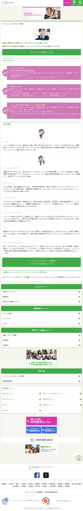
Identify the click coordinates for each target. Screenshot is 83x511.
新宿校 (37, 484)
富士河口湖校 (76, 484)
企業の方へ (6, 410)
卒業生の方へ (47, 405)
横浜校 (60, 484)
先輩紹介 (6, 340)
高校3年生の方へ (8, 393)
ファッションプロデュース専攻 (13, 376)
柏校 (17, 484)
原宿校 (44, 484)
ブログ (5, 323)
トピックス (6, 318)
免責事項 (40, 492)
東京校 (30, 484)
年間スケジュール (9, 292)
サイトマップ (29, 492)
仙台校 (11, 484)
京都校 (23, 486)
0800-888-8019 (44, 439)
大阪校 (30, 486)
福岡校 (60, 486)
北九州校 (53, 486)
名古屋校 (16, 486)
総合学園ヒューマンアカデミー (41, 467)
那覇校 (67, 486)
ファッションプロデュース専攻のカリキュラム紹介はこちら (41, 262)
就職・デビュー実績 (9, 335)
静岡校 (67, 484)
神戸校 (37, 486)
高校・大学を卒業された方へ (52, 393)
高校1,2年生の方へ (8, 399)
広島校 (44, 486)
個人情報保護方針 (51, 492)
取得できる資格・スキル (11, 301)
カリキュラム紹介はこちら (41, 52)
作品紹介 (6, 345)
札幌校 (4, 484)
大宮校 (23, 484)
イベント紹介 (7, 313)
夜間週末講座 (7, 381)
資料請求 (67, 3)
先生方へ (5, 405)
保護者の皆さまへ (49, 399)
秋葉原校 (52, 484)
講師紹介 (6, 297)
